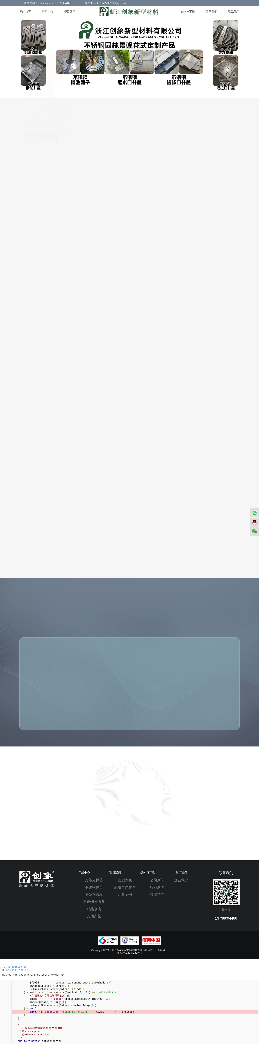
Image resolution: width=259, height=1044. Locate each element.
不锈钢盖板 (94, 894)
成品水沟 (94, 909)
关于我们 (181, 872)
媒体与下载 (147, 872)
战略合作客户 (125, 887)
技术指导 (157, 894)
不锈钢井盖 (94, 887)
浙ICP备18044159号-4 (129, 952)
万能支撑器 (94, 880)
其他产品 (94, 916)
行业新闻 (157, 887)
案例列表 (125, 880)
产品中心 (84, 872)
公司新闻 (157, 880)
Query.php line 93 (15, 970)
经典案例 (125, 894)
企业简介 (181, 880)
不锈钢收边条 (94, 902)
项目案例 (115, 872)
